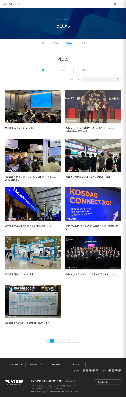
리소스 (69, 42)
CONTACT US (70, 381)
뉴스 (42, 42)
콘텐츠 (55, 42)
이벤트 (83, 42)
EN (115, 4)
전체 (42, 70)
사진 (63, 70)
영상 (84, 70)
